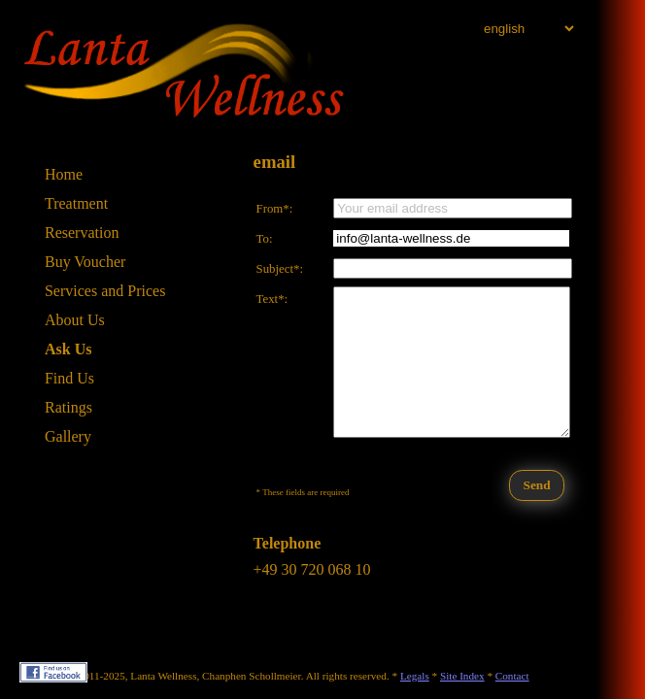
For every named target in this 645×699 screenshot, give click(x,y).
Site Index (462, 676)
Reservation (82, 232)
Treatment (76, 203)
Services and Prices (105, 291)
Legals (414, 676)
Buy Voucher (85, 261)
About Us (75, 320)
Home (64, 174)
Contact (512, 676)
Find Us (69, 378)
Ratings (68, 407)
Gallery (68, 436)
